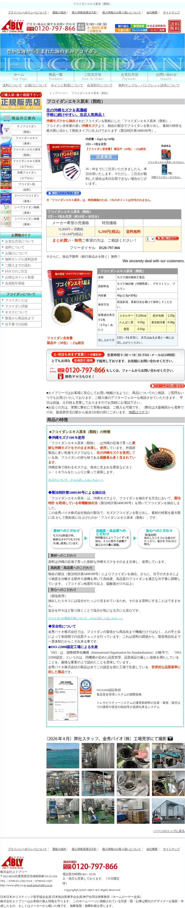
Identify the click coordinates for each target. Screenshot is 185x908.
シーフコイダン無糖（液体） (26, 210)
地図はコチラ (138, 412)
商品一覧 (56, 74)
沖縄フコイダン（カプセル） (26, 175)
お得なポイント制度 (19, 277)
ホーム (19, 74)
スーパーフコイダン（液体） (26, 198)
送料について (12, 85)
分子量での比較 (16, 324)
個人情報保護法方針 (84, 12)
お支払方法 (129, 74)
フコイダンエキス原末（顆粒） (27, 152)
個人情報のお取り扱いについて (121, 12)
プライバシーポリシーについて (27, 12)
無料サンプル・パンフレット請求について (149, 85)
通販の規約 (59, 12)
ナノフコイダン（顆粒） (26, 129)
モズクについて (16, 312)
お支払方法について (19, 241)
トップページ (57, 93)
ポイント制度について (67, 85)
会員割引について (100, 85)
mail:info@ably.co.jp (39, 885)
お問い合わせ (166, 74)
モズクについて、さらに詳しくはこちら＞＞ (76, 479)
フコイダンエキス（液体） (27, 140)
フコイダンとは (16, 300)
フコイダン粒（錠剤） (26, 187)
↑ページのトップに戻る (169, 831)
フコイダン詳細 (16, 306)
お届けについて (36, 85)
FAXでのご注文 (16, 271)
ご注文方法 (92, 74)
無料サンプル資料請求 (21, 259)
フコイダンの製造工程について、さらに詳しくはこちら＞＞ (85, 618)
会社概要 (152, 12)
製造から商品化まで (19, 318)
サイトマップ (171, 12)
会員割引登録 (14, 283)
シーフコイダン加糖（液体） (26, 221)
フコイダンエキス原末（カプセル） (27, 163)
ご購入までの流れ (18, 265)
